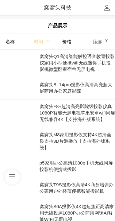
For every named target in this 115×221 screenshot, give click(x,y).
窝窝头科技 (57, 8)
